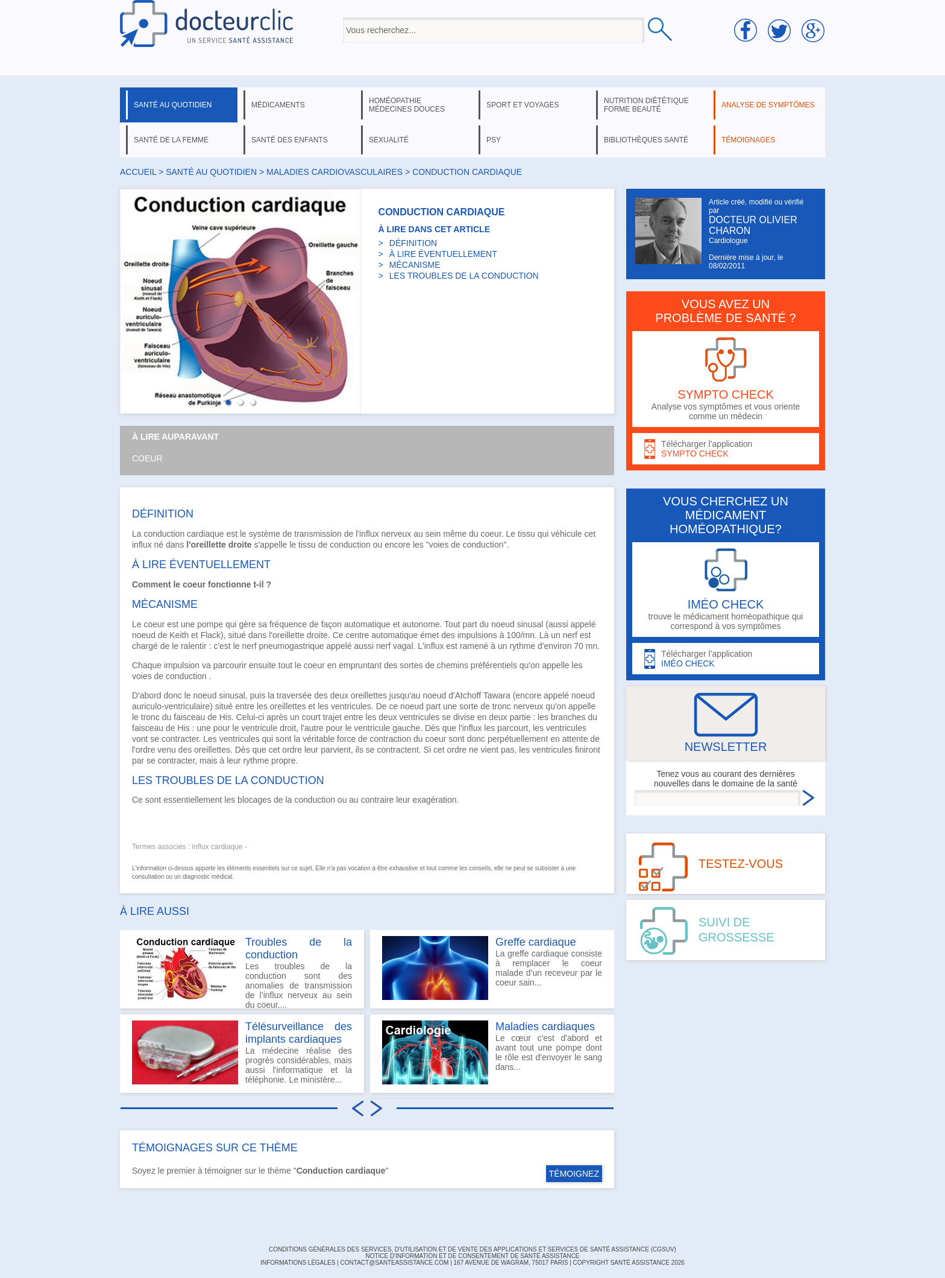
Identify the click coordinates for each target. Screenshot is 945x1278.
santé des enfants (289, 140)
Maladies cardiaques (545, 1026)
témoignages (748, 140)
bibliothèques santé (646, 140)
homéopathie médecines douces (407, 104)
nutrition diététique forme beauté (646, 104)
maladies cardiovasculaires (334, 172)
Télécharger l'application (725, 449)
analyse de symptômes (767, 105)
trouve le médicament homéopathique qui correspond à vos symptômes (725, 589)
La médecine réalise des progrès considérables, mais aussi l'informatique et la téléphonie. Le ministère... (242, 1052)
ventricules (351, 706)
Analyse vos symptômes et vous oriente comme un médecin (725, 379)
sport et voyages (522, 105)
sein (433, 534)
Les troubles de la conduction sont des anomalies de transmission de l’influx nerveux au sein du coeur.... (242, 972)
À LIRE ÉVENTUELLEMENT (443, 254)
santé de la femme (171, 140)
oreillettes (369, 695)
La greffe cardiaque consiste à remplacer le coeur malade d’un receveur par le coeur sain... (492, 968)
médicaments (278, 105)
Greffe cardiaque (535, 942)
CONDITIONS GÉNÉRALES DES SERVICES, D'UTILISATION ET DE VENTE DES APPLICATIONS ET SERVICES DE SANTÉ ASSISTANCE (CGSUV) (472, 1249)
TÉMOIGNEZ (574, 1173)
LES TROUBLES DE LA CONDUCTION (464, 275)
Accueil (138, 172)
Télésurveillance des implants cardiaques (298, 1032)
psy (493, 140)
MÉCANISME (415, 265)
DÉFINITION (413, 243)
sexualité (389, 140)
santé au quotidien (173, 105)
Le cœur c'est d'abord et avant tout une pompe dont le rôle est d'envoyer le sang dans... (492, 1052)
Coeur (147, 458)
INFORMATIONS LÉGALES (297, 1262)
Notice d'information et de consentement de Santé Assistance (472, 1256)
